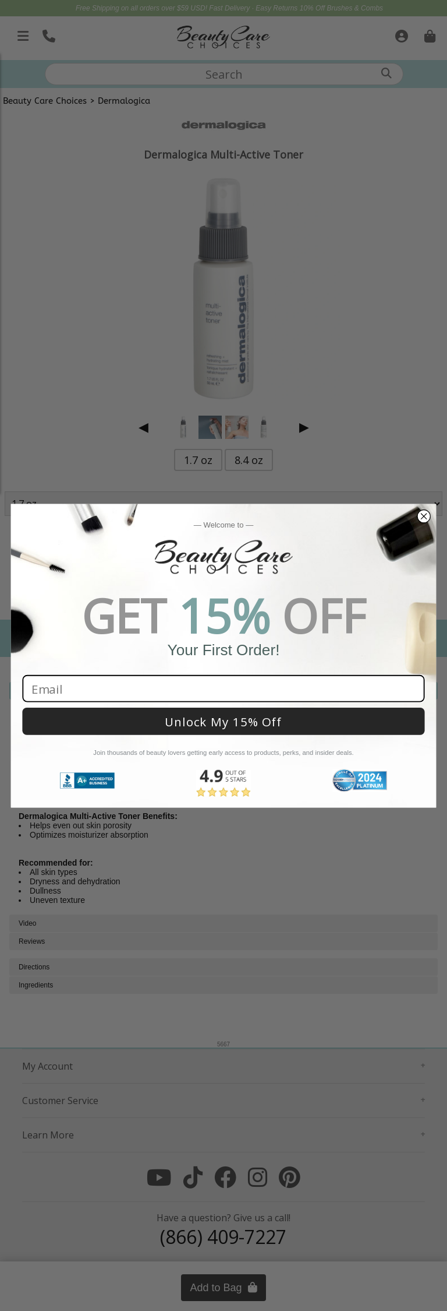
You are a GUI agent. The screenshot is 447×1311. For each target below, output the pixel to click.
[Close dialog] (423, 516)
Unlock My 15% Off (223, 721)
